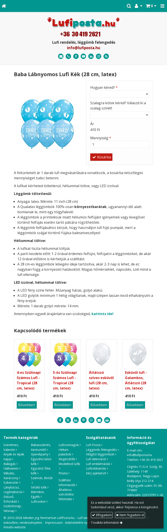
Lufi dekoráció (96, 459)
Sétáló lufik (39, 487)
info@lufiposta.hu (83, 47)
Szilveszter (10, 482)
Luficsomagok (68, 445)
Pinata (63, 473)
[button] (162, 6)
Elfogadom (102, 515)
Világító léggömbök (100, 454)
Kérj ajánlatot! (96, 473)
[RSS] (106, 56)
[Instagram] (98, 56)
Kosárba (101, 157)
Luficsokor (38, 501)
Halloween (10, 468)
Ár (92, 123)
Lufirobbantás (96, 468)
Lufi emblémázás (98, 464)
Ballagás (9, 464)
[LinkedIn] (91, 56)
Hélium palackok (64, 452)
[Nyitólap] (4, 6)
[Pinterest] (83, 420)
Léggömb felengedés (101, 450)
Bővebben (26, 405)
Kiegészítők (66, 459)
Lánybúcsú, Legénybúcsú (12, 489)
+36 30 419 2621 (151, 460)
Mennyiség (100, 138)
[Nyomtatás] (107, 420)
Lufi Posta (93, 445)
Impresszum (54, 522)
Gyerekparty (39, 454)
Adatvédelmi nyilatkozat (82, 522)
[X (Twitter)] (67, 420)
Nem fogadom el (130, 515)
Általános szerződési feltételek (66, 494)
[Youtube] (83, 56)
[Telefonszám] (68, 56)
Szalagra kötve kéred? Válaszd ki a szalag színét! (118, 106)
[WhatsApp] (91, 420)
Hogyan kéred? (104, 87)
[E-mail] (61, 56)
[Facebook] (76, 56)
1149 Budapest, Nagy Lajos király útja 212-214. (143, 476)
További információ (105, 522)
